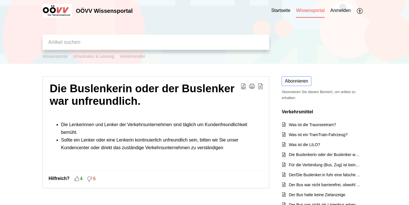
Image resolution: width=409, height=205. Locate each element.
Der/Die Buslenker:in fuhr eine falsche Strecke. (325, 175)
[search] (156, 42)
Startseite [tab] (281, 10)
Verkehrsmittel (132, 56)
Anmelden (340, 10)
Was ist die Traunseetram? (312, 124)
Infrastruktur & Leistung (93, 56)
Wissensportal (55, 56)
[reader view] (260, 86)
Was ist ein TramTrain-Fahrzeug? (318, 134)
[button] (252, 86)
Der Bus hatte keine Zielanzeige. (317, 194)
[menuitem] (340, 11)
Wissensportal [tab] (310, 10)
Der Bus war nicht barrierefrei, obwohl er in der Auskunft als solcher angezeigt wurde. (325, 185)
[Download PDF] (243, 86)
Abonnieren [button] (296, 81)
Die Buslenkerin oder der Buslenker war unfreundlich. (142, 94)
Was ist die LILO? (304, 144)
